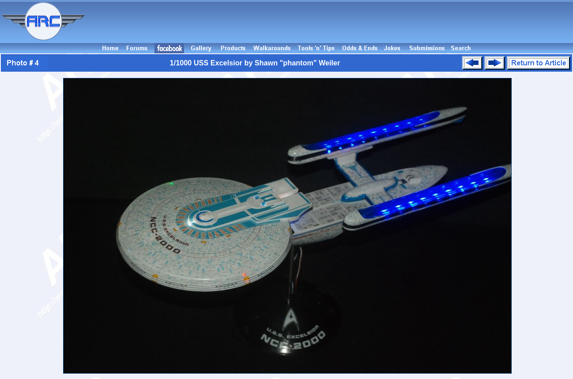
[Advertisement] (330, 21)
